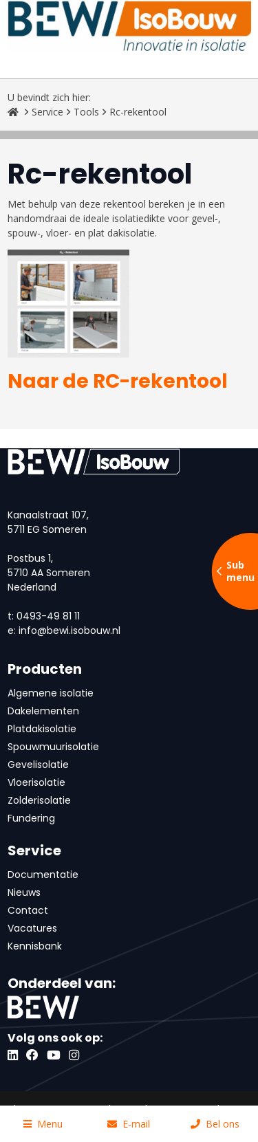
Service (47, 111)
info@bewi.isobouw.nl (69, 630)
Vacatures (32, 928)
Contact (28, 910)
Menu (43, 1123)
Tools (86, 111)
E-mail (128, 1123)
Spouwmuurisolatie (53, 747)
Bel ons (215, 1123)
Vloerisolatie (36, 782)
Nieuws (24, 892)
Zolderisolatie (39, 800)
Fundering (31, 818)
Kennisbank (35, 946)
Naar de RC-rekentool (118, 381)
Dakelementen (43, 711)
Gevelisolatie (38, 764)
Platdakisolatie (42, 729)
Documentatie (43, 874)
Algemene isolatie (51, 693)
